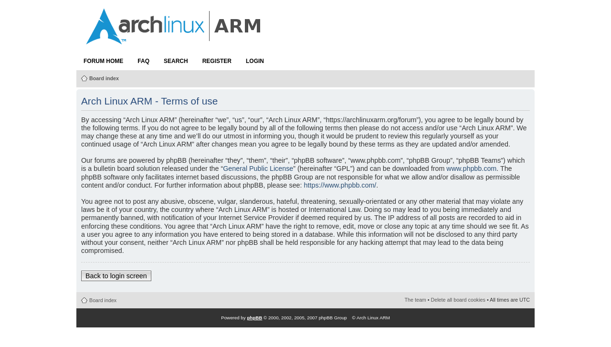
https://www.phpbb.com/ (340, 185)
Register (217, 61)
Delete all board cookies (458, 300)
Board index (104, 78)
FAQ (143, 61)
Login (255, 61)
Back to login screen (116, 276)
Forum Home (103, 61)
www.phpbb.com (471, 168)
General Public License (258, 168)
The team (415, 300)
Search (176, 61)
